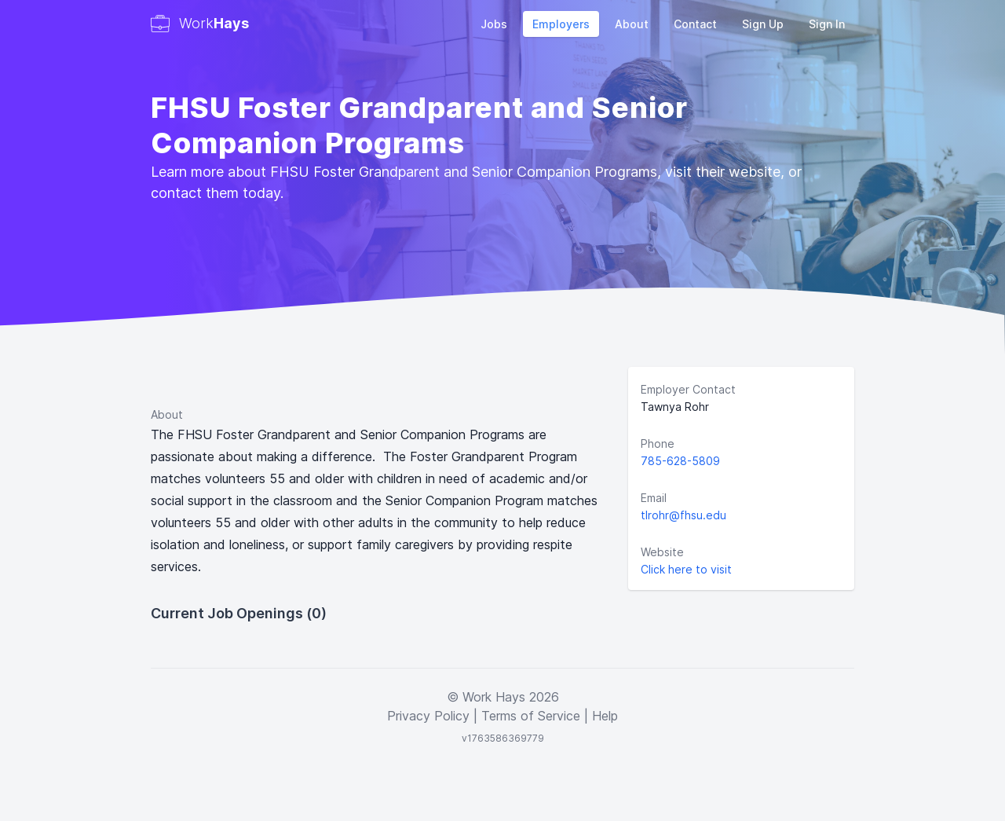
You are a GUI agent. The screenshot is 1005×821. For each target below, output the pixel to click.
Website (662, 552)
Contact (695, 24)
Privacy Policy (428, 716)
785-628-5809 (680, 460)
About (632, 24)
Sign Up (763, 24)
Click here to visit (686, 569)
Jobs (494, 24)
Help (605, 716)
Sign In (827, 24)
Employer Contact (688, 389)
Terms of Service (530, 716)
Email (654, 497)
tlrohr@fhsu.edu (683, 515)
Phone (657, 443)
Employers (561, 24)
